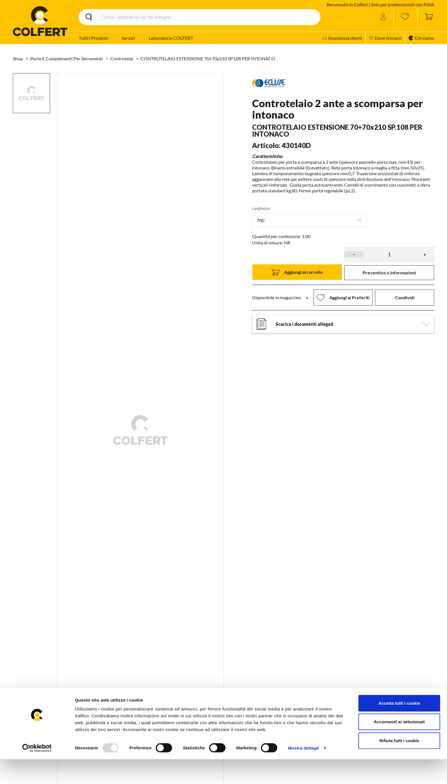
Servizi (128, 38)
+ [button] (424, 254)
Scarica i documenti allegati (343, 324)
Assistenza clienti (342, 38)
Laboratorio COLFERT (171, 38)
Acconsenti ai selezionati (399, 746)
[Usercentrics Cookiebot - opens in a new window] (37, 773)
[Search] (199, 17)
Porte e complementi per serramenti (67, 58)
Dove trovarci (385, 38)
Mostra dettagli (303, 772)
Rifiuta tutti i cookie (399, 765)
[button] (389, 272)
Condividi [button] (404, 297)
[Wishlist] (406, 17)
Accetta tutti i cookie (399, 727)
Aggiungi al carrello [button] (297, 272)
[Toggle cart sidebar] (426, 17)
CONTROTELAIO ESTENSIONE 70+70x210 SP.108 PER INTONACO (208, 58)
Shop (18, 58)
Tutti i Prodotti (93, 38)
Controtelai (122, 58)
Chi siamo (421, 38)
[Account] (384, 17)
